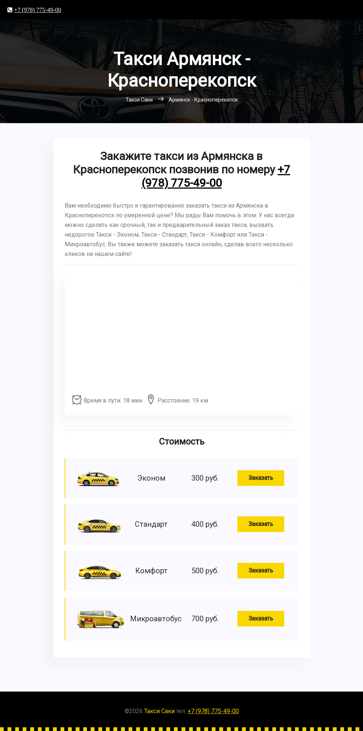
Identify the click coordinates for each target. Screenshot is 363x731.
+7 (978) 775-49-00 (37, 10)
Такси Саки (159, 711)
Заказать (261, 477)
